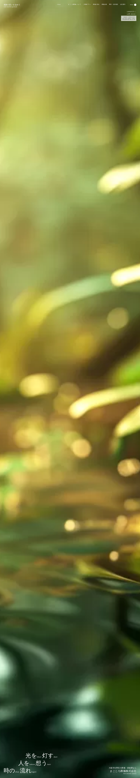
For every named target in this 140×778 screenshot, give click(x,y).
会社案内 (122, 4)
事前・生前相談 (113, 4)
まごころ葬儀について (74, 4)
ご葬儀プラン (87, 4)
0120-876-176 (129, 18)
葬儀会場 (104, 4)
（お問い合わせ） (131, 14)
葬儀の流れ (96, 4)
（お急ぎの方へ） (131, 11)
